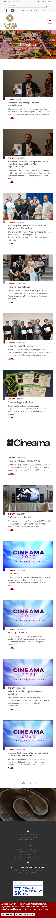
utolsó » (37, 783)
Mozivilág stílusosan (17, 632)
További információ (24, 914)
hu (48, 10)
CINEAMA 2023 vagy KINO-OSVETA (24, 461)
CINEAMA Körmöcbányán (19, 287)
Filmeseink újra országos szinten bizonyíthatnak (23, 104)
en (51, 10)
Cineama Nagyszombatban (20, 402)
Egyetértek (7, 914)
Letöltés (28, 862)
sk (44, 10)
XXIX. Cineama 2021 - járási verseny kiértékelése (25, 692)
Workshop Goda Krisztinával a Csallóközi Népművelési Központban (27, 227)
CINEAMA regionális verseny (21, 346)
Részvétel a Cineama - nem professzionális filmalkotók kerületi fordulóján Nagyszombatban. (28, 164)
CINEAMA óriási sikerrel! (19, 517)
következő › (27, 783)
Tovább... (11, 118)
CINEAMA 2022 (15, 573)
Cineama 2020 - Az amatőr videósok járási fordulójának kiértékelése (28, 754)
